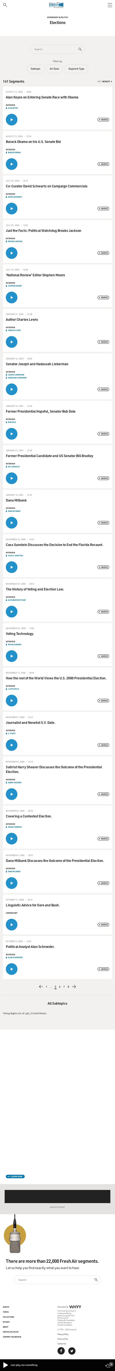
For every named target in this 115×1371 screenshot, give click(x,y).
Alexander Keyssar (17, 600)
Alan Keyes (13, 108)
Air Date (54, 68)
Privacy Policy (63, 1334)
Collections (8, 1317)
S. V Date (11, 733)
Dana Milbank (14, 511)
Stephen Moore (15, 286)
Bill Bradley (14, 466)
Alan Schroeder (15, 957)
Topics (6, 1312)
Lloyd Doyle (13, 689)
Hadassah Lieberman (17, 377)
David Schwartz (15, 197)
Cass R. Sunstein (15, 555)
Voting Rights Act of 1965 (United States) (25, 1013)
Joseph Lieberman (16, 375)
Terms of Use (63, 1339)
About (5, 1327)
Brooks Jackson (15, 241)
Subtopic (36, 68)
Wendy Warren (15, 827)
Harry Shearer (14, 782)
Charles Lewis (14, 330)
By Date (6, 1322)
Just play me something (20, 1365)
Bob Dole (12, 422)
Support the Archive (12, 1337)
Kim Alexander (14, 644)
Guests (6, 1307)
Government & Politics (57, 17)
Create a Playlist (11, 1332)
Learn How (16, 1176)
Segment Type (76, 68)
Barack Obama (14, 152)
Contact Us (62, 1343)
